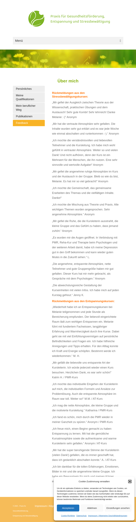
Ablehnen (92, 508)
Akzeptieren (68, 508)
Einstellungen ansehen (118, 508)
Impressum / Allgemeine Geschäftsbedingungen (107, 516)
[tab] (29, 89)
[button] (129, 481)
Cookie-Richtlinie (68, 516)
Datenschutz (81, 516)
